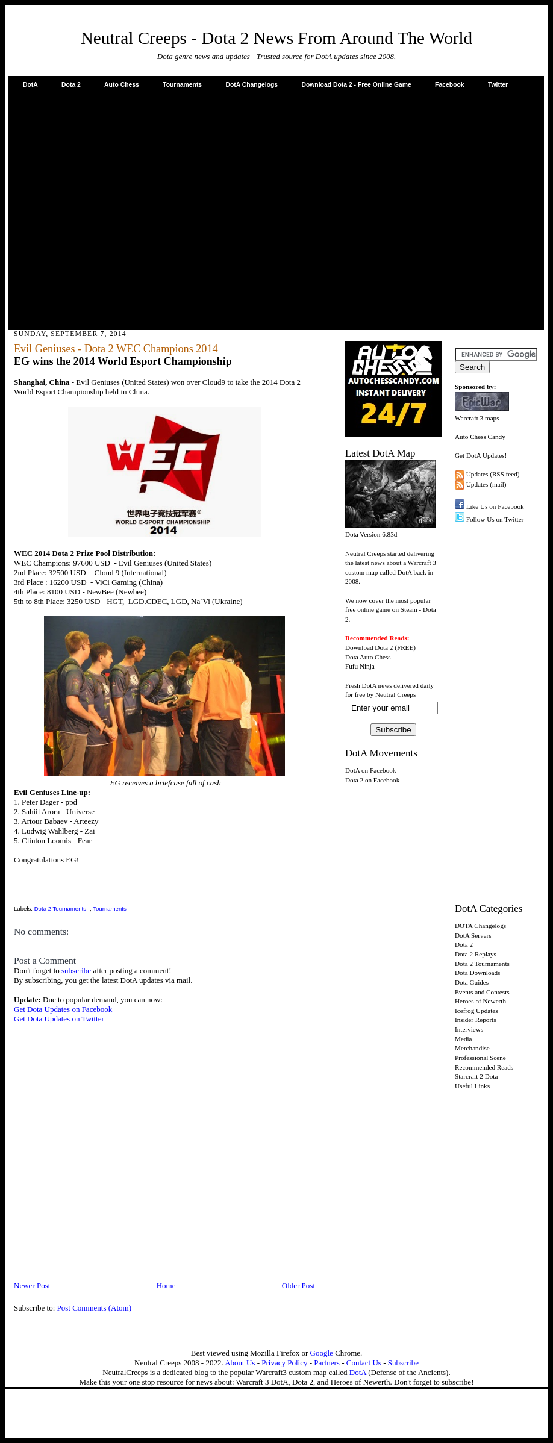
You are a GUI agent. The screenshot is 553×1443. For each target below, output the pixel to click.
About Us (240, 1362)
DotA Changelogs (251, 84)
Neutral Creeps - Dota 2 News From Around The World (277, 38)
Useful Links (472, 1085)
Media (463, 1039)
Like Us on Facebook (495, 506)
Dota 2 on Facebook (372, 780)
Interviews (469, 1029)
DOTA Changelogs (480, 925)
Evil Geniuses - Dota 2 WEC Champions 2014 (116, 349)
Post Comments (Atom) (94, 1307)
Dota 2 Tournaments (60, 908)
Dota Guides (472, 982)
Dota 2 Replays (475, 954)
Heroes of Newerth (480, 1001)
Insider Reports (475, 1019)
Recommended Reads (484, 1067)
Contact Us (363, 1362)
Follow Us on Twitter (495, 519)
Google (321, 1352)
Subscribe (403, 1362)
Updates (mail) (486, 484)
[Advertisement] (113, 209)
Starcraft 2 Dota (476, 1076)
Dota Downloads (477, 972)
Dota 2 (71, 84)
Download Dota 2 (369, 647)
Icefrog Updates (476, 1010)
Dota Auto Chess (368, 657)
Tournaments (182, 84)
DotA (30, 84)
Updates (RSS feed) (493, 474)
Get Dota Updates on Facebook (63, 1009)
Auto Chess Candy (480, 436)
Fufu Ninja (360, 666)
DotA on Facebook (370, 770)
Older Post (298, 1285)
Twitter (498, 84)
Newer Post (32, 1285)
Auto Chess (121, 84)
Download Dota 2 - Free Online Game (356, 84)
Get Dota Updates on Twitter (59, 1018)
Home (166, 1285)
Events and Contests (482, 992)
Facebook (449, 84)
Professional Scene (480, 1057)
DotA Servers (473, 935)
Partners (327, 1362)
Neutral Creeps (395, 694)
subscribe (76, 970)
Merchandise (472, 1048)
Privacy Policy (284, 1362)
